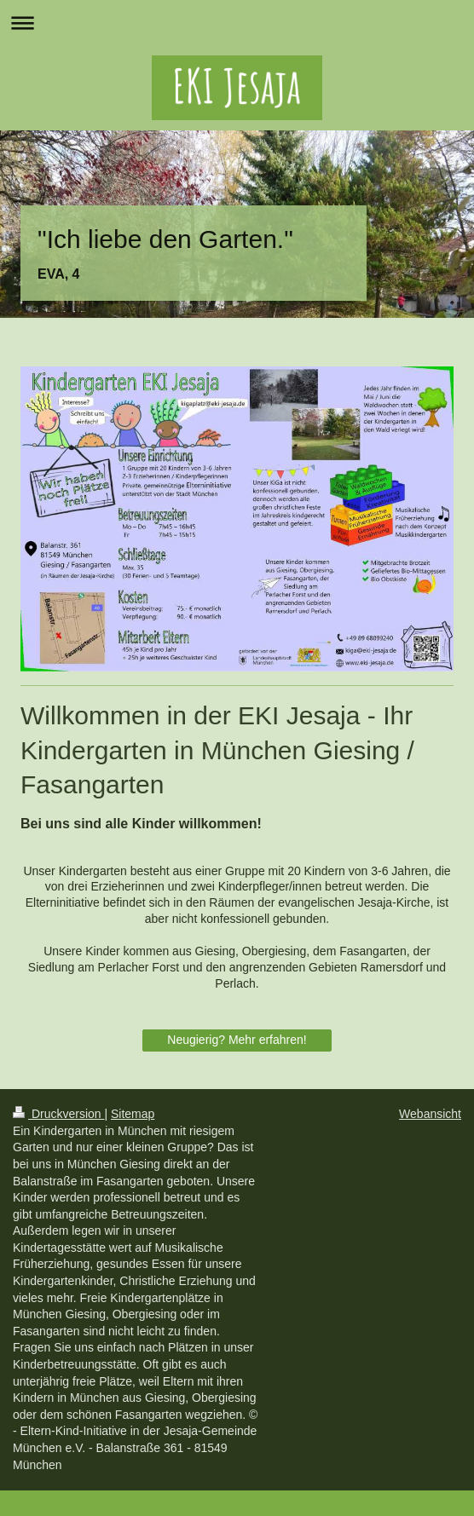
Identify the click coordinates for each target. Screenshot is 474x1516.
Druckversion (58, 1114)
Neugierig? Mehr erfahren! (236, 1039)
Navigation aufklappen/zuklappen (237, 22)
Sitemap (132, 1114)
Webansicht (430, 1114)
